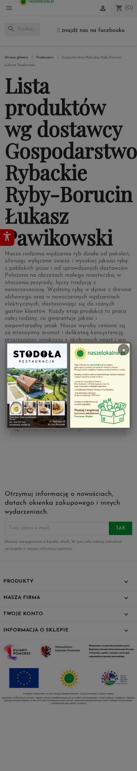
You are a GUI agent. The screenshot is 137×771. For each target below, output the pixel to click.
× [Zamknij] (124, 349)
